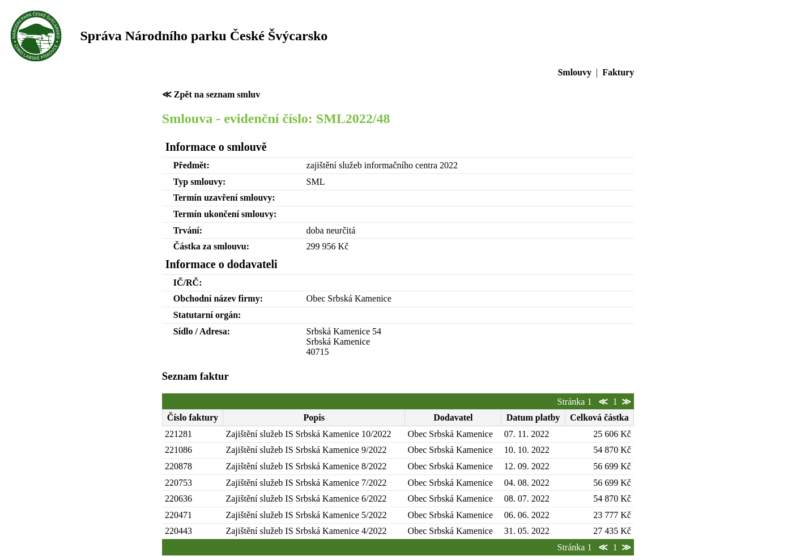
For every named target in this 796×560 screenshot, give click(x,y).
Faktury (618, 72)
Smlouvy (574, 72)
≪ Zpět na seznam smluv (211, 94)
